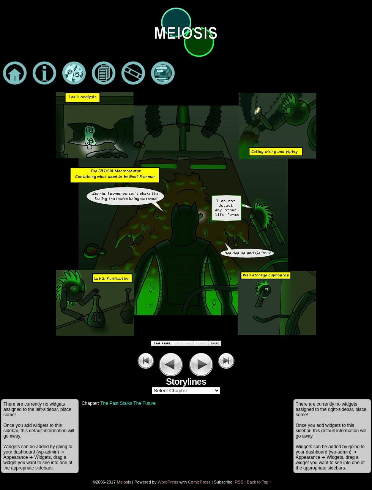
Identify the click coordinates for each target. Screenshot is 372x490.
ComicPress (199, 482)
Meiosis (124, 482)
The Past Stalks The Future (128, 403)
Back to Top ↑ (259, 482)
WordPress (168, 482)
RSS (239, 482)
